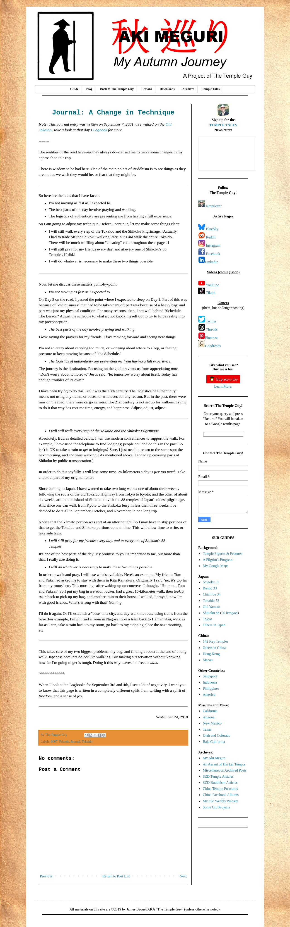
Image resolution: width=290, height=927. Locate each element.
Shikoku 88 (211, 613)
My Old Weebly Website (220, 801)
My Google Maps (215, 566)
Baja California (214, 742)
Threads (212, 329)
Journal (75, 741)
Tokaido (87, 741)
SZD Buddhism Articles (220, 782)
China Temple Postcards (220, 789)
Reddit (211, 237)
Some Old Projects (216, 807)
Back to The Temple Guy (117, 89)
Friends (64, 741)
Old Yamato (211, 607)
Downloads (167, 89)
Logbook (100, 130)
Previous (46, 876)
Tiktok (210, 293)
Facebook (213, 254)
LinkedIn (211, 262)
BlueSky (212, 229)
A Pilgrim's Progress (217, 560)
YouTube (212, 285)
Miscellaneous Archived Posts (224, 770)
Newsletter (214, 206)
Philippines (211, 688)
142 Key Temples (215, 641)
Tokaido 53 (211, 601)
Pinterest (211, 338)
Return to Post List (116, 876)
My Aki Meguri (214, 758)
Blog (89, 89)
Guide (74, 89)
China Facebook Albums (221, 795)
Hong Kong (211, 654)
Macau (208, 660)
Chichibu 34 (212, 594)
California (210, 711)
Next (183, 876)
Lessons (146, 89)
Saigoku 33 (211, 582)
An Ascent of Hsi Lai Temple (224, 764)
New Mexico (212, 723)
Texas (207, 729)
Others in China (214, 648)
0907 (54, 741)
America (209, 694)
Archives (188, 89)
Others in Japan (214, 625)
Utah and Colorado (216, 735)
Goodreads (213, 346)
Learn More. (223, 386)
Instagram (213, 245)
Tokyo (207, 619)
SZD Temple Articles (218, 776)
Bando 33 (210, 588)
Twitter (211, 321)
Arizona (209, 717)
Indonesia (210, 682)
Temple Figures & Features (222, 553)
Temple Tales (211, 89)
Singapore (210, 676)
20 (230, 613)
